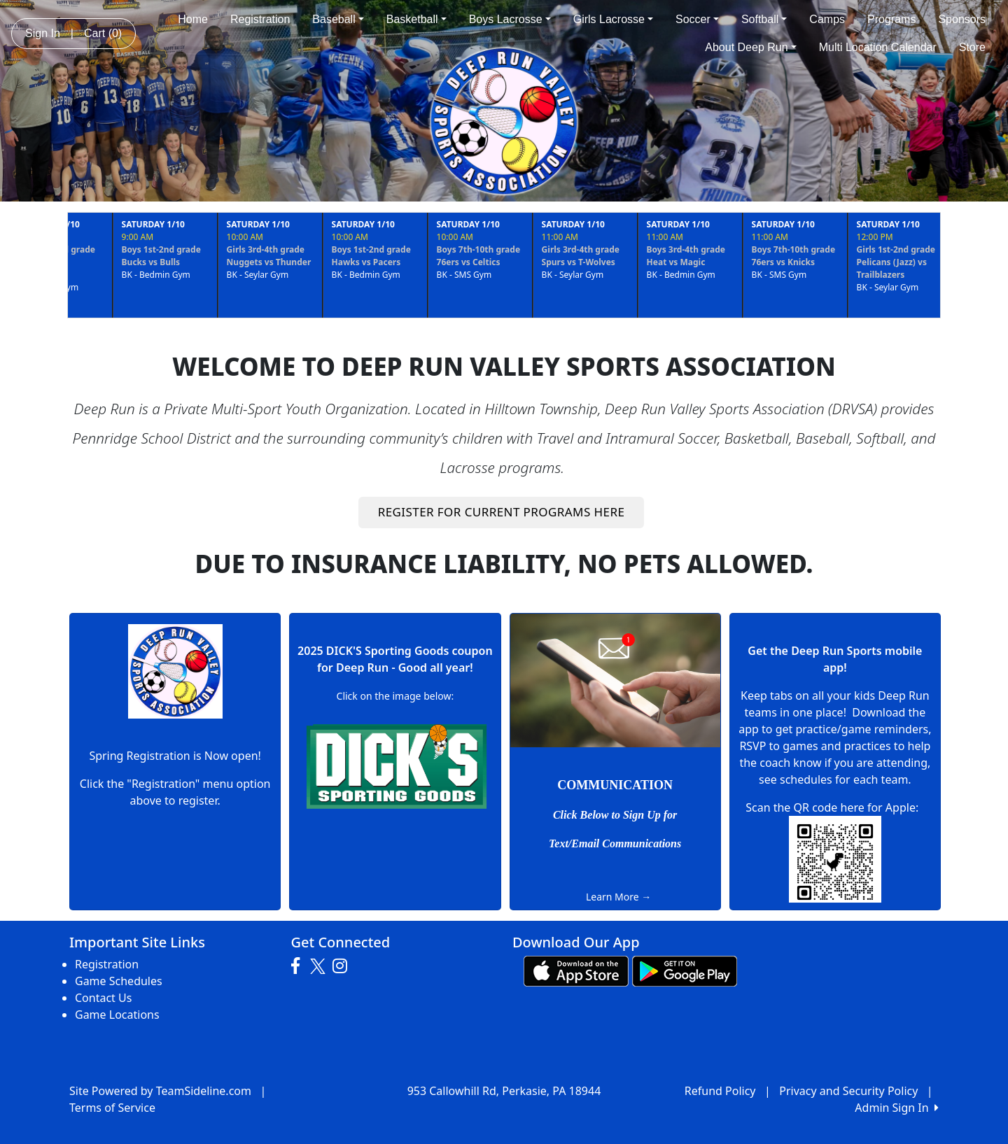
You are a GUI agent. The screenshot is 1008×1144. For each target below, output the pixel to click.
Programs (891, 19)
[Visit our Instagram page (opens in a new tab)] (343, 966)
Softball (764, 19)
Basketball (416, 19)
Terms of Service (112, 1107)
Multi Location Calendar (878, 47)
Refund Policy (720, 1091)
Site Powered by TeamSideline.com (160, 1091)
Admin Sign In (897, 1107)
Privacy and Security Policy (848, 1091)
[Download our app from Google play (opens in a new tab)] (684, 969)
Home (193, 19)
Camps (827, 19)
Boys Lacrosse (510, 19)
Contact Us (103, 997)
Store (972, 47)
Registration (260, 19)
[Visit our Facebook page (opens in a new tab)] (299, 966)
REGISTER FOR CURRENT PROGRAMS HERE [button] (501, 512)
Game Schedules (118, 981)
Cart (103, 33)
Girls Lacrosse (613, 19)
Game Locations (117, 1014)
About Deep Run (750, 47)
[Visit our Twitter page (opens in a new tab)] (319, 966)
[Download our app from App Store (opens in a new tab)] (576, 969)
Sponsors (962, 19)
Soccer (697, 19)
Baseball (337, 19)
